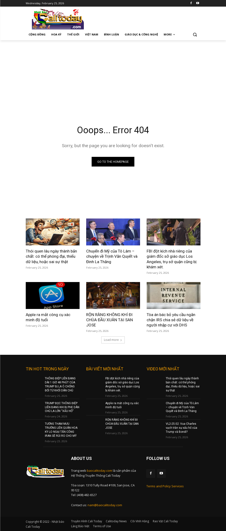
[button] (194, 34)
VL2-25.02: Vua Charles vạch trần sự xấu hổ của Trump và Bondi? (181, 427)
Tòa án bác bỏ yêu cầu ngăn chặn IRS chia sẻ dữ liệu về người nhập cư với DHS (171, 319)
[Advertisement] (113, 76)
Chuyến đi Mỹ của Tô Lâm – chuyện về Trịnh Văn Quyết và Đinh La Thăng (111, 256)
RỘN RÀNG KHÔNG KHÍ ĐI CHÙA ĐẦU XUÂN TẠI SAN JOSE (109, 319)
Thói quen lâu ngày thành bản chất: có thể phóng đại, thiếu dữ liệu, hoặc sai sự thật (51, 256)
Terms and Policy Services (165, 486)
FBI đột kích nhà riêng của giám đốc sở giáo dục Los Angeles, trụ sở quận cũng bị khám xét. (171, 259)
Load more (113, 340)
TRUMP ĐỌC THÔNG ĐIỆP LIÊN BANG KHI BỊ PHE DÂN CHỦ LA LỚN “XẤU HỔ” (62, 407)
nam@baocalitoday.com (105, 505)
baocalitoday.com (99, 470)
